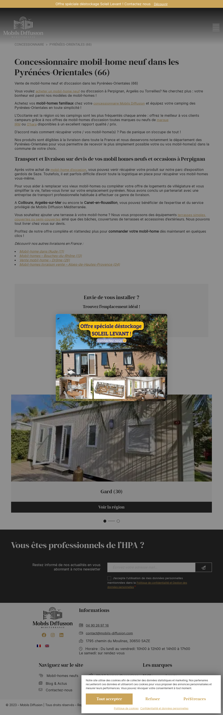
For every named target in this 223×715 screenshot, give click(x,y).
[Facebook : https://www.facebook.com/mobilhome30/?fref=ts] (44, 636)
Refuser (152, 698)
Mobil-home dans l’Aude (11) (42, 251)
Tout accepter (109, 698)
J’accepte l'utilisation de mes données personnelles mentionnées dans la (150, 583)
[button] (104, 521)
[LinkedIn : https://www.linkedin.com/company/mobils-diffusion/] (61, 636)
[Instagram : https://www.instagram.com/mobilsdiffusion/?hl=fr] (52, 636)
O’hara (32, 124)
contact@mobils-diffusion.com (111, 634)
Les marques (157, 666)
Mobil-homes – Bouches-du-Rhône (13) (51, 255)
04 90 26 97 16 (98, 626)
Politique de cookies (126, 708)
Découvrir (161, 4)
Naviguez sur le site (61, 666)
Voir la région (111, 507)
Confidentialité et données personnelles (164, 708)
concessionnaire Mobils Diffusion (120, 103)
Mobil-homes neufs (58, 677)
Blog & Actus (53, 684)
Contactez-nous (55, 691)
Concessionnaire (29, 44)
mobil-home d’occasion (70, 169)
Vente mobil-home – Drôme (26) (45, 260)
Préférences (194, 698)
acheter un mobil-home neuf (59, 91)
